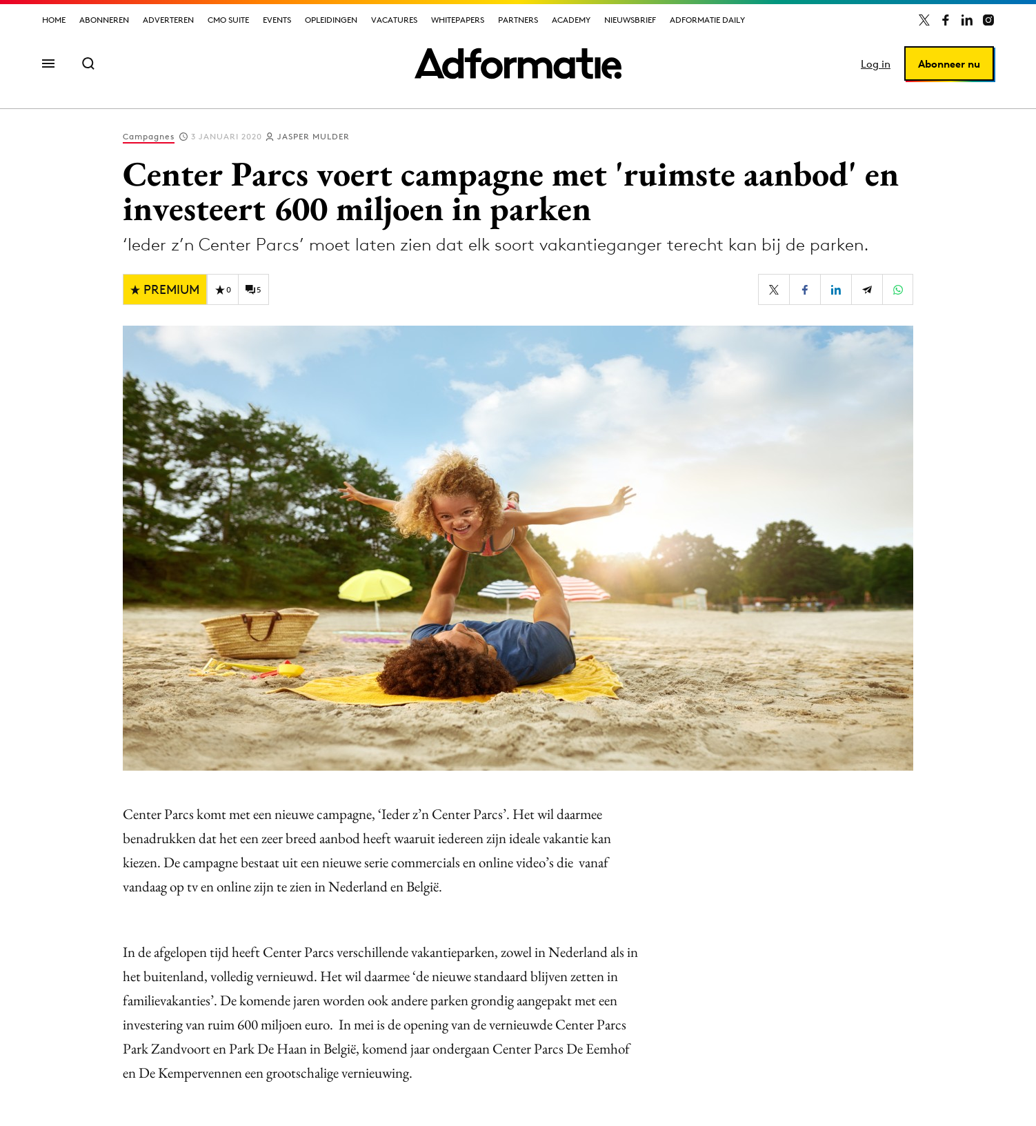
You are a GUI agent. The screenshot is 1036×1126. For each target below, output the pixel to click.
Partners (518, 19)
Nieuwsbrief (630, 19)
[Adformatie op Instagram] (988, 20)
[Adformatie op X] (924, 20)
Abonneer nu (949, 63)
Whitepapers (457, 19)
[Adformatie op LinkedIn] (967, 20)
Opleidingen (331, 19)
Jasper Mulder (313, 136)
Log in (875, 63)
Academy (571, 19)
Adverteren (168, 19)
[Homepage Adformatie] (518, 63)
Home (54, 19)
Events (277, 19)
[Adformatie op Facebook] (945, 20)
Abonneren (104, 19)
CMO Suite (228, 19)
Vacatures (394, 19)
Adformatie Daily (707, 19)
